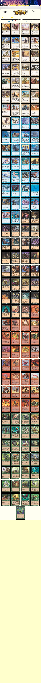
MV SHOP (37, 17)
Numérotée (15, 17)
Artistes (23, 17)
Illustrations (27, 17)
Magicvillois (20, 18)
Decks (20, 17)
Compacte (9, 17)
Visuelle (12, 17)
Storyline (31, 17)
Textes (18, 17)
